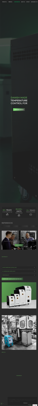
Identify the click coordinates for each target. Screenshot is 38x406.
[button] (5, 2)
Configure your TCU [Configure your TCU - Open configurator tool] (19, 109)
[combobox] (35, 405)
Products (4, 1)
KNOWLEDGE (33, 1)
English (35, 405)
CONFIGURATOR (17, 1)
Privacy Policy (11, 400)
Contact (28, 1)
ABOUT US (23, 1)
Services (10, 1)
